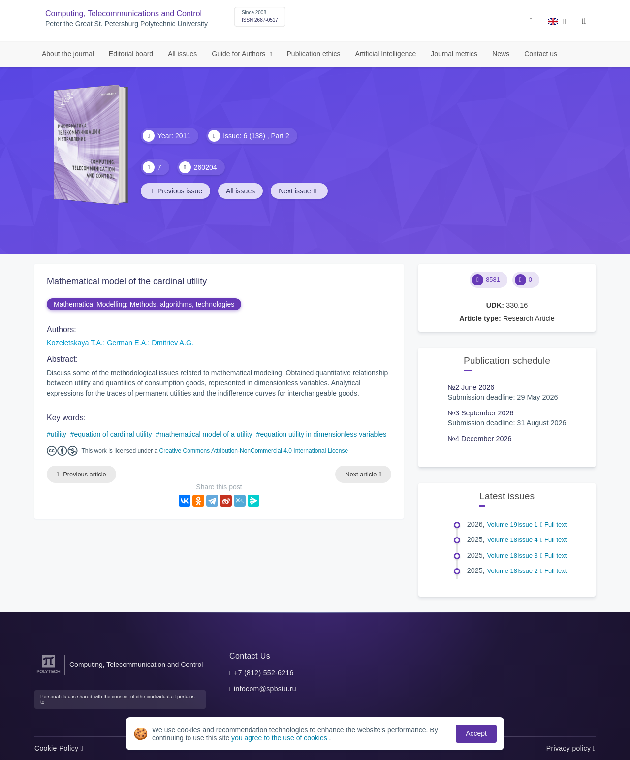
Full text (553, 524)
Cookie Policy (58, 748)
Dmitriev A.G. (172, 343)
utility (58, 434)
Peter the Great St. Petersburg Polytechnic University (126, 24)
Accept (476, 733)
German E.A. (127, 343)
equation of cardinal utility (113, 434)
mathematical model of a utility (205, 434)
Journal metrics (454, 54)
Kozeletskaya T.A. (75, 343)
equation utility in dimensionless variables (323, 434)
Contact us (540, 54)
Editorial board (131, 54)
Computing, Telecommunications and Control (123, 13)
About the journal (68, 54)
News (500, 54)
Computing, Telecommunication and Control (136, 664)
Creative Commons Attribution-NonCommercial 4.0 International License (253, 450)
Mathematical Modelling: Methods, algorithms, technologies (144, 304)
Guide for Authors (239, 54)
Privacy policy (571, 748)
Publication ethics (314, 54)
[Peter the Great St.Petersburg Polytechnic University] (48, 673)
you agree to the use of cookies (280, 738)
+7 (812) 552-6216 (264, 673)
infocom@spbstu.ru (265, 689)
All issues (182, 54)
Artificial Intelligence (385, 54)
